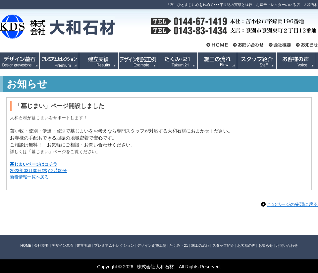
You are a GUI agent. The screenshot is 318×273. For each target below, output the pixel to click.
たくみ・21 (178, 245)
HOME (25, 245)
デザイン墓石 (63, 245)
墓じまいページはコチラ (33, 164)
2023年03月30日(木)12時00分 (38, 170)
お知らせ (265, 245)
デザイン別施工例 (151, 245)
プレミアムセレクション (114, 245)
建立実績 (84, 245)
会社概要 (41, 245)
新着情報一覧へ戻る (29, 176)
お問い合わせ (287, 245)
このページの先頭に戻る (292, 204)
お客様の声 (246, 245)
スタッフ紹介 (223, 245)
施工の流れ (200, 245)
